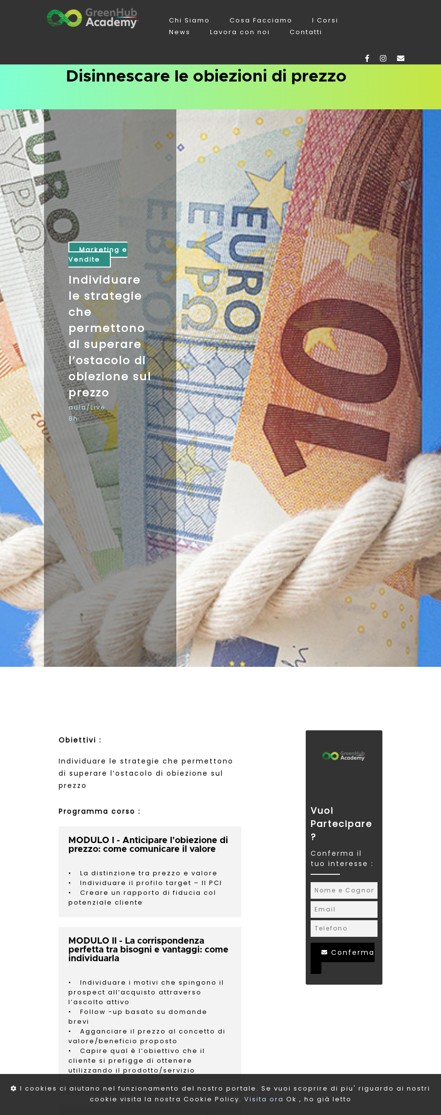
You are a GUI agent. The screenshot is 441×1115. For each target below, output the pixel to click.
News (181, 32)
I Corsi (325, 20)
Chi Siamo (190, 20)
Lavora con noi (241, 32)
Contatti (306, 32)
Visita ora (264, 1099)
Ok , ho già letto (319, 1099)
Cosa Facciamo (262, 20)
